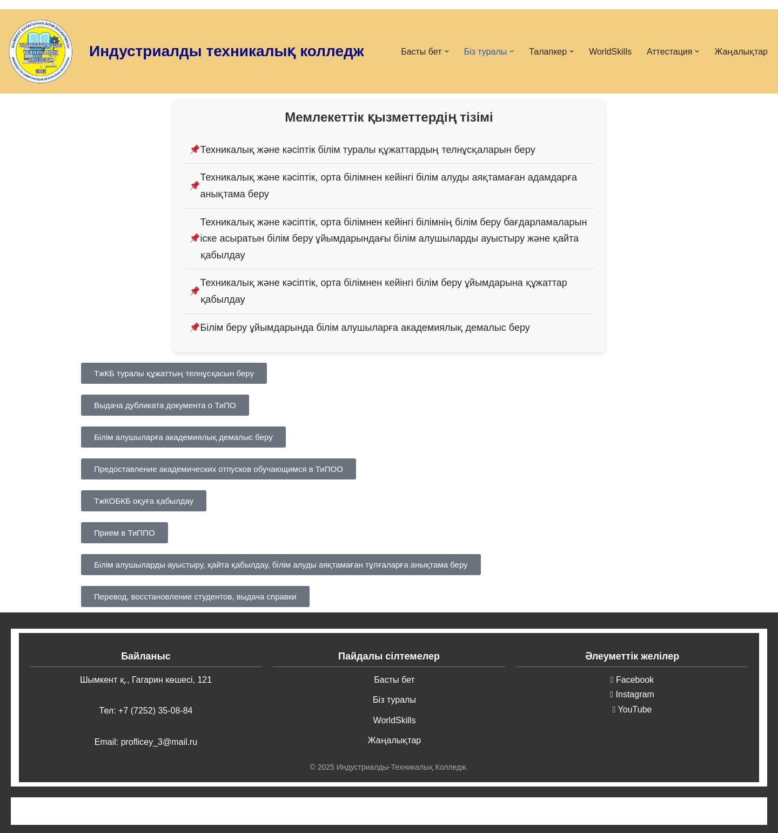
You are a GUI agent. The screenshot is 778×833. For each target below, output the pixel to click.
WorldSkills (610, 51)
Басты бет (394, 679)
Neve (91, 811)
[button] (447, 51)
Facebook (632, 679)
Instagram (632, 694)
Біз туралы (394, 699)
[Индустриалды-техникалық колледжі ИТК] (40, 51)
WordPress (181, 811)
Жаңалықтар (741, 51)
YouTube (632, 709)
